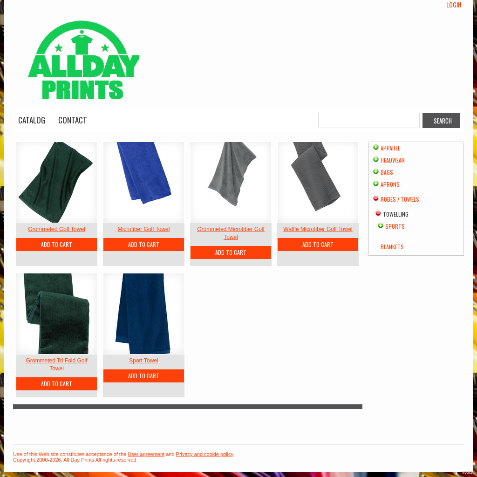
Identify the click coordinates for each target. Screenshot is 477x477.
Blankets (392, 247)
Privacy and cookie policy (205, 454)
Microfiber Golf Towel (144, 229)
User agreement (146, 454)
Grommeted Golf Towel (56, 229)
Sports (395, 226)
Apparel (390, 148)
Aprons (390, 184)
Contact (72, 120)
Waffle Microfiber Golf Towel (318, 229)
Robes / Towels (400, 199)
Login (453, 4)
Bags (387, 172)
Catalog (31, 120)
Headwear (393, 160)
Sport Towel (143, 360)
